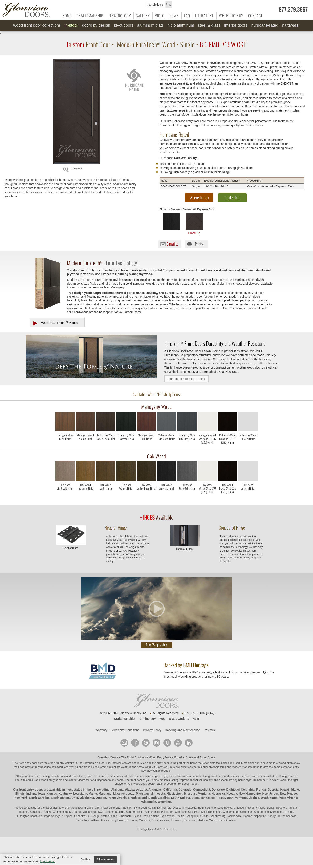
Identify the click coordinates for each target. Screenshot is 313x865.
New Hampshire (250, 793)
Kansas (51, 793)
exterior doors (76, 780)
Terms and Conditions (125, 730)
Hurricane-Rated (264, 25)
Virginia (254, 797)
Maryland (105, 793)
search (158, 4)
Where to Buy (231, 15)
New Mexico (288, 793)
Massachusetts (123, 793)
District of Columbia (240, 789)
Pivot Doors (123, 25)
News (174, 15)
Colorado (184, 789)
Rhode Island (137, 797)
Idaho (295, 789)
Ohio (74, 797)
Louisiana (80, 793)
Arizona (141, 789)
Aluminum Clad (150, 25)
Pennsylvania (117, 797)
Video (160, 15)
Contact (255, 15)
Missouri (190, 793)
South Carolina (158, 797)
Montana (204, 793)
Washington (269, 797)
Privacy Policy (152, 730)
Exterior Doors (183, 757)
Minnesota (157, 793)
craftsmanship (217, 766)
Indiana (31, 793)
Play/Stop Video (156, 645)
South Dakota (180, 797)
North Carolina (39, 797)
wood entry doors (52, 780)
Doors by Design (96, 25)
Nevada (231, 793)
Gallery (143, 15)
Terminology (119, 15)
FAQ (187, 15)
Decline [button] (85, 859)
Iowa (41, 793)
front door (136, 780)
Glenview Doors (107, 757)
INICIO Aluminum (180, 25)
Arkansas (155, 789)
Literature (204, 15)
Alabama (117, 789)
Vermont (241, 797)
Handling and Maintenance (182, 730)
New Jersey (270, 793)
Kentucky (65, 793)
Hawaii (284, 789)
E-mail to (172, 244)
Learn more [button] (47, 861)
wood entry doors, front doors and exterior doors (93, 776)
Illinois (20, 793)
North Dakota (60, 797)
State (195, 797)
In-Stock (71, 25)
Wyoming (164, 801)
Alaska (130, 789)
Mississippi (174, 793)
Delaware (218, 789)
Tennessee (207, 797)
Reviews (209, 730)
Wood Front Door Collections (37, 25)
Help (196, 718)
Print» (199, 244)
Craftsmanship (89, 15)
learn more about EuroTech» (186, 379)
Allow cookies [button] (105, 859)
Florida (261, 789)
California (170, 789)
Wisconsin (148, 801)
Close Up (194, 224)
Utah (230, 797)
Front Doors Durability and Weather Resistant (214, 343)
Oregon (101, 797)
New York (21, 797)
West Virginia (288, 797)
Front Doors (207, 757)
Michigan (142, 793)
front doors (261, 762)
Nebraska (218, 793)
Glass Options (179, 718)
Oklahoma (87, 797)
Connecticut (201, 789)
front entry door (28, 762)
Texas (221, 797)
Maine (93, 793)
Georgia (273, 789)
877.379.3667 (293, 9)
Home (67, 15)
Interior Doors (236, 25)
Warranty (101, 730)
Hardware (290, 25)
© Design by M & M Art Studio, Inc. (156, 829)
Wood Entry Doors (161, 757)
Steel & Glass (209, 25)
